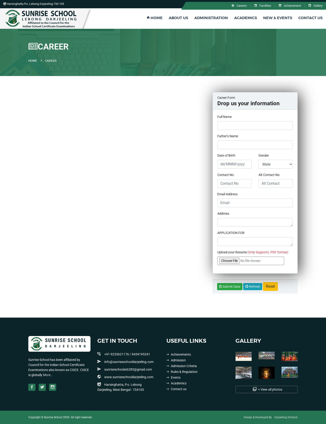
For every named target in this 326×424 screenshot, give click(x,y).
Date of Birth (226, 155)
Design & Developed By (258, 417)
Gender (264, 155)
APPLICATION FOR (230, 233)
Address (223, 213)
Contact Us (310, 17)
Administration (211, 17)
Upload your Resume (252, 252)
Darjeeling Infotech (286, 417)
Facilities (262, 5)
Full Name (224, 117)
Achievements (178, 354)
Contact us (176, 389)
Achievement (290, 5)
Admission (176, 360)
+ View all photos (266, 389)
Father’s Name (227, 136)
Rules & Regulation (182, 372)
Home (155, 17)
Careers (239, 5)
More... (48, 375)
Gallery (316, 5)
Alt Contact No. (269, 175)
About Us (178, 17)
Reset (270, 286)
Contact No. (226, 175)
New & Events (277, 17)
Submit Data (229, 286)
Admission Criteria (181, 366)
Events (173, 377)
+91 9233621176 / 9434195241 (123, 354)
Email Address (227, 194)
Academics (245, 17)
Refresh (252, 286)
